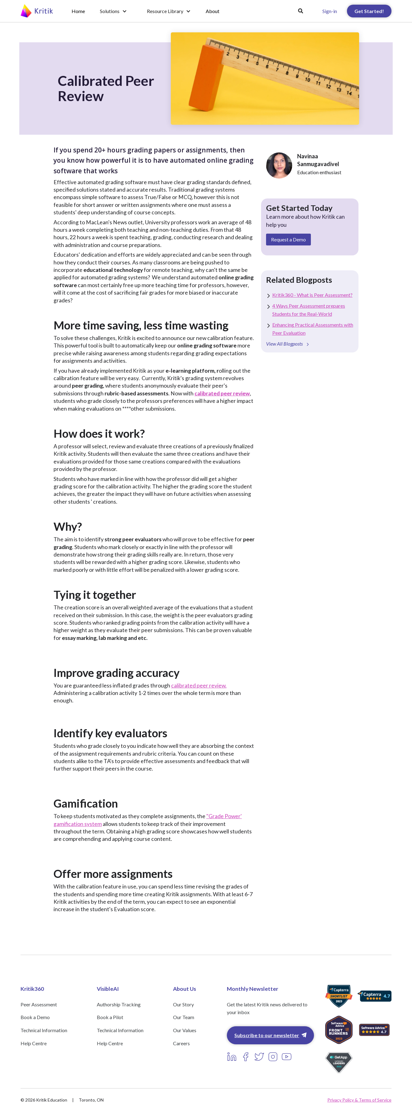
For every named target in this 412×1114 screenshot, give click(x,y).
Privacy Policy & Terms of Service (359, 1099)
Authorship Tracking (119, 1004)
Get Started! (369, 11)
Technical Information (44, 1030)
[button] (113, 11)
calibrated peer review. (199, 685)
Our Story (183, 1004)
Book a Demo (35, 1017)
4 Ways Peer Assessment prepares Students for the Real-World (308, 310)
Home (78, 11)
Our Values (184, 1030)
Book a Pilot (110, 1017)
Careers (181, 1043)
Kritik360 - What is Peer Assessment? (312, 295)
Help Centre (34, 1043)
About (212, 11)
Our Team (183, 1017)
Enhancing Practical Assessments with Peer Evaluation (312, 329)
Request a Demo (288, 239)
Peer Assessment (39, 1004)
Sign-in (329, 11)
